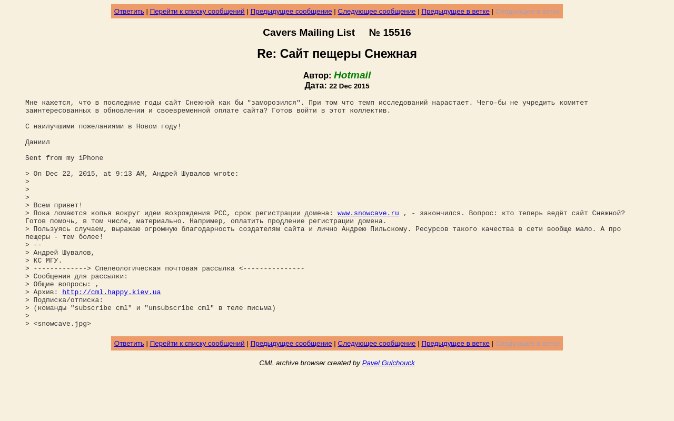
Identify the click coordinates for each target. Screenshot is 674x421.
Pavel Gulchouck (388, 409)
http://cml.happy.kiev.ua (111, 331)
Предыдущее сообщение (291, 11)
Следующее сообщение (377, 11)
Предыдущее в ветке (455, 11)
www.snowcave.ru (368, 236)
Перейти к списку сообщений (197, 11)
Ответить (129, 11)
